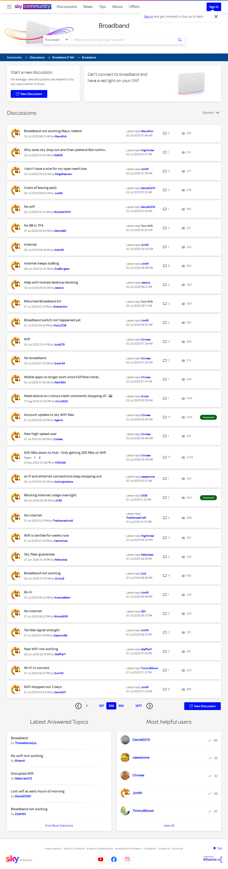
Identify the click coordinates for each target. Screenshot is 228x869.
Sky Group (177, 848)
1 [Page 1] (87, 706)
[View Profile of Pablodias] (61, 559)
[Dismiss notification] (216, 17)
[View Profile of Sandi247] (60, 692)
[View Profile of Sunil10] (59, 673)
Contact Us (164, 848)
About (117, 6)
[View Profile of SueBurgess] (62, 268)
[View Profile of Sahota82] (60, 231)
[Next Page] (149, 706)
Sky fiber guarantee (39, 554)
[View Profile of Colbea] (58, 439)
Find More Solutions (59, 825)
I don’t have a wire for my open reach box (55, 169)
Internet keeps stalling (41, 263)
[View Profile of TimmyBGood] (149, 668)
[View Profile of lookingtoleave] (63, 481)
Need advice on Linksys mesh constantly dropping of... (66, 396)
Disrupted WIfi (22, 773)
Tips (102, 6)
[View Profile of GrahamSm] (60, 306)
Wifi (27, 339)
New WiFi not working (41, 649)
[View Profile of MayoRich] (61, 136)
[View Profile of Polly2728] (60, 325)
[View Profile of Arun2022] (61, 401)
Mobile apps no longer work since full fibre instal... (62, 377)
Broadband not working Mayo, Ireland (53, 131)
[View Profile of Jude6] (58, 193)
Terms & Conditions (74, 848)
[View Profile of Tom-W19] (147, 226)
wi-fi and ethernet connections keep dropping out (63, 476)
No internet (33, 515)
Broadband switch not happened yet (52, 320)
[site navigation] (9, 6)
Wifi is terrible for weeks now (46, 535)
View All (169, 825)
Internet (30, 244)
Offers (134, 6)
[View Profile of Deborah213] (23, 778)
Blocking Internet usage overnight (50, 495)
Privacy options (53, 848)
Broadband (114, 25)
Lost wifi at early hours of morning (37, 791)
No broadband (35, 358)
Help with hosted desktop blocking (51, 282)
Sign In (214, 7)
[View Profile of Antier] (145, 396)
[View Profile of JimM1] (145, 169)
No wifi (29, 206)
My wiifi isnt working (27, 756)
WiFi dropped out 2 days (43, 687)
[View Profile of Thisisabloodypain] (27, 743)
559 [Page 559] (121, 706)
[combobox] (122, 39)
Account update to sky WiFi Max (49, 415)
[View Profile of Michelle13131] (62, 212)
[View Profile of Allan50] (59, 250)
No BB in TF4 (33, 225)
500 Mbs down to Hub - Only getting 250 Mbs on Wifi (65, 452)
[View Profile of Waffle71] (60, 654)
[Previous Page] (78, 706)
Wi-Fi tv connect (36, 668)
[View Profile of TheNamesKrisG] (63, 520)
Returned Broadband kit (42, 301)
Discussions (67, 6)
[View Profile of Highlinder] (147, 150)
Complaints (150, 848)
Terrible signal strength (42, 630)
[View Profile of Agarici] (58, 420)
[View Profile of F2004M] (60, 462)
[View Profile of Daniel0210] (148, 188)
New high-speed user (40, 434)
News (88, 6)
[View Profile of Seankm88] (60, 635)
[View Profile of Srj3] (143, 573)
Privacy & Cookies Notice (100, 848)
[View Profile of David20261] (23, 796)
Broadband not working (42, 573)
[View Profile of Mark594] (60, 382)
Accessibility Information (128, 848)
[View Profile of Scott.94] (59, 363)
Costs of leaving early (40, 188)
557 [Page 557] (101, 706)
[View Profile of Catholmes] (61, 541)
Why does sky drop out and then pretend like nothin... (65, 150)
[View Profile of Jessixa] (59, 287)
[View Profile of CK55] (59, 500)
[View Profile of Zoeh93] (20, 814)
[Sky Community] (33, 6)
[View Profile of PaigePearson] (63, 174)
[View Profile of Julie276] (59, 344)
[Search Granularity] (57, 39)
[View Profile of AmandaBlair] (62, 597)
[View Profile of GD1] (143, 611)
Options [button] (208, 112)
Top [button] (219, 848)
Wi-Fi (28, 592)
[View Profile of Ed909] (58, 155)
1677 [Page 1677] (138, 706)
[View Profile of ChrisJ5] (59, 578)
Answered (208, 417)
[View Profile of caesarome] (148, 476)
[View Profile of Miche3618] (61, 616)
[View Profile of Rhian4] (20, 761)
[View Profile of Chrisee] (145, 339)
